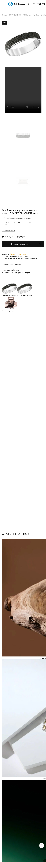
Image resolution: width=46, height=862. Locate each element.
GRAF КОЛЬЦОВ (15, 15)
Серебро (35, 15)
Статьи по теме (16, 534)
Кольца (4, 15)
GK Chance (26, 15)
